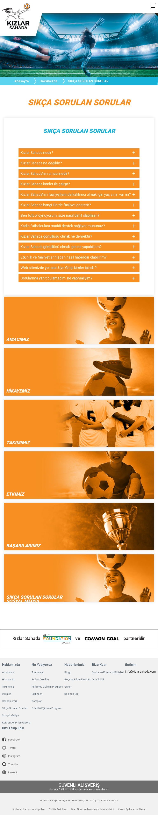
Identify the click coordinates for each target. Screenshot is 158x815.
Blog (67, 672)
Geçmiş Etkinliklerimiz (77, 679)
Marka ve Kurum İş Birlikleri (108, 672)
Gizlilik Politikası (58, 809)
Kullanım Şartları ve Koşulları (29, 809)
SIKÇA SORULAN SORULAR (88, 81)
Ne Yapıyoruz (42, 665)
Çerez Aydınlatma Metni (131, 809)
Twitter (9, 748)
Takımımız (8, 686)
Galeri (67, 686)
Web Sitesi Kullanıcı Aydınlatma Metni (92, 809)
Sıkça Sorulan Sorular (14, 708)
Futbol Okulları (40, 679)
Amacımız (8, 672)
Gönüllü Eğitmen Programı (47, 708)
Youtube (10, 764)
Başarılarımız (9, 701)
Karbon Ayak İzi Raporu (16, 722)
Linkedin (10, 772)
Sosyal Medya (10, 715)
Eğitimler (37, 693)
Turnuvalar (38, 672)
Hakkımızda (11, 665)
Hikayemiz (8, 679)
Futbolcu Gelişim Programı (47, 686)
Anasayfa (21, 81)
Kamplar (37, 701)
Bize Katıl (99, 665)
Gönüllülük (98, 679)
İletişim (130, 665)
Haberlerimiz (74, 665)
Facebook (11, 739)
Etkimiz (6, 693)
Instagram (11, 756)
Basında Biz (71, 693)
